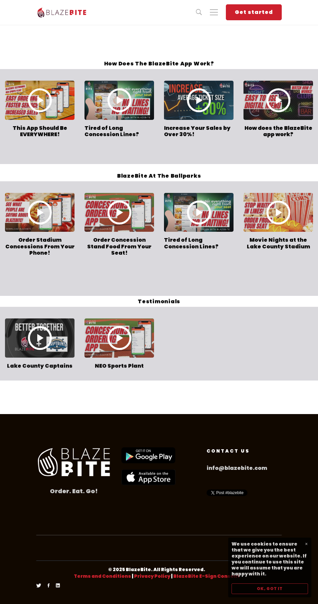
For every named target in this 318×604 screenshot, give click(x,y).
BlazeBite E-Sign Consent (206, 576)
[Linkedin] (58, 585)
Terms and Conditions (102, 576)
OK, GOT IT (270, 588)
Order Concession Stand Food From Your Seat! (119, 246)
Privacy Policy (152, 576)
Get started (254, 12)
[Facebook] (48, 585)
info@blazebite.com (237, 468)
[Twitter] (39, 585)
